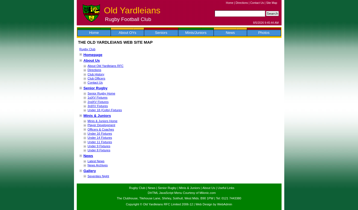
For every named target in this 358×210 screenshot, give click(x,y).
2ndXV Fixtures (98, 101)
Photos (264, 33)
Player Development (101, 125)
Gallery (90, 171)
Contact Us (257, 2)
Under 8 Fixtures (99, 150)
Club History (96, 74)
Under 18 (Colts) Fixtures (105, 110)
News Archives (98, 165)
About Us (92, 60)
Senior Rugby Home (101, 93)
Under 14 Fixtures (100, 137)
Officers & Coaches (101, 129)
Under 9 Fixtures (99, 146)
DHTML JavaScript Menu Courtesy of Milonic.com (182, 192)
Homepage (93, 55)
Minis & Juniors (97, 116)
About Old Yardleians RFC (106, 65)
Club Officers (96, 78)
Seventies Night (98, 176)
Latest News (96, 161)
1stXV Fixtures (98, 97)
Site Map (271, 2)
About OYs (127, 33)
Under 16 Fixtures (100, 133)
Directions (242, 2)
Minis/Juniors (195, 33)
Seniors (161, 33)
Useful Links (226, 188)
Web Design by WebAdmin (214, 204)
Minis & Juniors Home (103, 121)
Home (229, 2)
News (230, 33)
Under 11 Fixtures (100, 142)
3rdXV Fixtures (98, 106)
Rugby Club (87, 49)
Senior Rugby (96, 88)
